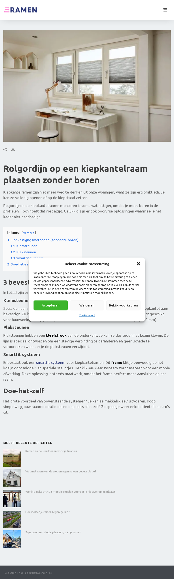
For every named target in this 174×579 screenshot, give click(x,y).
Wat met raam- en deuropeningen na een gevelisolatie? (60, 471)
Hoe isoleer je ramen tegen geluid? (47, 511)
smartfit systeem (50, 362)
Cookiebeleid (87, 315)
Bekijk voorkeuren (123, 305)
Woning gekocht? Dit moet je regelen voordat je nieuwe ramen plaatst (70, 491)
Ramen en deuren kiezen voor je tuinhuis (51, 451)
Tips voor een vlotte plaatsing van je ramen (53, 532)
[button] (138, 263)
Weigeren (87, 305)
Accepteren (51, 305)
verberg (28, 233)
